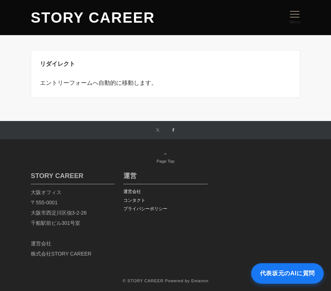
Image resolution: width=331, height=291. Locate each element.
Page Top (165, 157)
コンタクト (134, 200)
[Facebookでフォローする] (173, 130)
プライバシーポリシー (145, 208)
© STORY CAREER (143, 280)
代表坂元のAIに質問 (287, 273)
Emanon (199, 280)
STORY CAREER (93, 18)
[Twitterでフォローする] (158, 130)
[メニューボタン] (295, 17)
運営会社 (132, 191)
